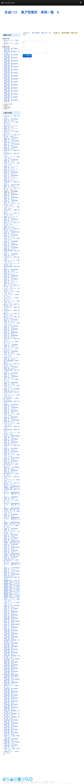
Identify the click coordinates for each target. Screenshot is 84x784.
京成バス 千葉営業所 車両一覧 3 (11, 242)
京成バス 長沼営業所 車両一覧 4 (11, 557)
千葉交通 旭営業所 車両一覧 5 (11, 711)
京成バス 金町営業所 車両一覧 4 (11, 411)
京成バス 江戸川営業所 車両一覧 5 (12, 468)
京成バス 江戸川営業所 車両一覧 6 (12, 571)
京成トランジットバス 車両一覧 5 (11, 283)
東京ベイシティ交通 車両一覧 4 (11, 483)
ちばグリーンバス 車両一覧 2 (11, 239)
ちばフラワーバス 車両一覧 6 (11, 424)
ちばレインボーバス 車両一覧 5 (11, 264)
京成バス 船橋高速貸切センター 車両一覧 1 (12, 564)
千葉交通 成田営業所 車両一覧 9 (11, 637)
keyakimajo (8, 3)
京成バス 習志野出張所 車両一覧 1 (12, 232)
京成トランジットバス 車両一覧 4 (11, 226)
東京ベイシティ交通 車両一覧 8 (11, 314)
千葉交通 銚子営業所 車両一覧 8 (11, 94)
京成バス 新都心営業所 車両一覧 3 (12, 622)
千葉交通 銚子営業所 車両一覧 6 (11, 91)
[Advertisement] (42, 22)
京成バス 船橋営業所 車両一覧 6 (11, 471)
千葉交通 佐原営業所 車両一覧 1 (11, 739)
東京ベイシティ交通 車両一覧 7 (11, 364)
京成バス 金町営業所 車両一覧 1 (11, 195)
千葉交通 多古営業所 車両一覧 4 (11, 82)
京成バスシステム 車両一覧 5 (11, 292)
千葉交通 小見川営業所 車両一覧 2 (12, 742)
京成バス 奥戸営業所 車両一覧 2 (11, 119)
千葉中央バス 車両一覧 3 (12, 210)
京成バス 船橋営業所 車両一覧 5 (11, 333)
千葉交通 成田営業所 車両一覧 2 (11, 643)
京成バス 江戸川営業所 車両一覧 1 (12, 141)
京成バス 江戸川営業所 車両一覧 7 (12, 568)
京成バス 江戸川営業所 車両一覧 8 (12, 606)
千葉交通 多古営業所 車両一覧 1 (11, 746)
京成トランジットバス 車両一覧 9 (11, 170)
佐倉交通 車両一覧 (11, 674)
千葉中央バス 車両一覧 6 (12, 339)
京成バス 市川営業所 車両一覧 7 (11, 439)
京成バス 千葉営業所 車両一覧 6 (11, 345)
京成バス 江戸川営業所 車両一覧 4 (12, 144)
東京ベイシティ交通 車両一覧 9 (11, 214)
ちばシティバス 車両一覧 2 (11, 348)
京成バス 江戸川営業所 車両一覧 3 (12, 389)
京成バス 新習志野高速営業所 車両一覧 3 (12, 508)
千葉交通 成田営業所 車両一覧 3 (11, 76)
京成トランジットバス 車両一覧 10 (11, 358)
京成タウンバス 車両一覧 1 (11, 44)
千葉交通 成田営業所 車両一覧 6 (11, 61)
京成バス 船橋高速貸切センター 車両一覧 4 (12, 519)
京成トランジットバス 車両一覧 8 (11, 126)
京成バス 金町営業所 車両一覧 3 (11, 176)
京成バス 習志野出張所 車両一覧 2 (12, 185)
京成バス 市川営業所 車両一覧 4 (11, 367)
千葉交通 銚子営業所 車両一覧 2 (11, 100)
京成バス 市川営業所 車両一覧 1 (11, 138)
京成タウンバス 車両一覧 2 (11, 41)
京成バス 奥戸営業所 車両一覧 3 (11, 452)
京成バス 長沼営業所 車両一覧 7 (11, 551)
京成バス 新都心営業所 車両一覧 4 (12, 625)
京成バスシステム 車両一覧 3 (11, 301)
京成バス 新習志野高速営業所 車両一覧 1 (12, 486)
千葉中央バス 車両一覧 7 (12, 427)
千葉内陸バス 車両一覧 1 (12, 182)
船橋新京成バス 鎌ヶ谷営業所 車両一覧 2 (12, 581)
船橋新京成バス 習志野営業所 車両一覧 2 (12, 587)
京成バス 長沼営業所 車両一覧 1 (11, 449)
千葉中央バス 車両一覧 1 (12, 116)
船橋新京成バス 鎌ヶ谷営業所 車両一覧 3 (12, 584)
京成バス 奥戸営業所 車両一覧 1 (11, 173)
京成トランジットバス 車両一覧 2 (11, 166)
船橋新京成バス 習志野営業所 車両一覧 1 (12, 596)
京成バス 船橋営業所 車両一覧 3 (11, 270)
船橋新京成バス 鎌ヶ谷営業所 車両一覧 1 (12, 593)
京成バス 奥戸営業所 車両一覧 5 (11, 373)
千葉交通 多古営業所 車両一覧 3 (11, 55)
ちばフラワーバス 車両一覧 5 (11, 480)
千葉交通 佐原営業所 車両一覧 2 (11, 698)
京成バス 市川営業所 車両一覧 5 (11, 198)
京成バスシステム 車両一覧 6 (11, 261)
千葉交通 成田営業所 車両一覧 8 (11, 88)
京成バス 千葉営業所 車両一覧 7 (11, 408)
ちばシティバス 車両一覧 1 (11, 380)
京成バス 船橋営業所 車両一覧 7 (11, 612)
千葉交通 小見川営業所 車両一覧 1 (12, 680)
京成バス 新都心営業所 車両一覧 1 (12, 458)
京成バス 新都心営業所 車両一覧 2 (12, 436)
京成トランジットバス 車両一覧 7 (11, 179)
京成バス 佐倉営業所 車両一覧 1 (11, 276)
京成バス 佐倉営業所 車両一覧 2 (11, 336)
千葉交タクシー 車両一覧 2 (11, 752)
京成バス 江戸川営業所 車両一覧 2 (12, 421)
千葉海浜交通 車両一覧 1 (12, 370)
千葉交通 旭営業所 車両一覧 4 (11, 717)
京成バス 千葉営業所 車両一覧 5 (11, 254)
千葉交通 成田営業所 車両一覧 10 (11, 64)
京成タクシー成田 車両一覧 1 (11, 749)
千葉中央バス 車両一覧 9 (12, 446)
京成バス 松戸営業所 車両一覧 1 (11, 330)
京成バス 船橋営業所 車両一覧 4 (11, 383)
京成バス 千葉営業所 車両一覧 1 (11, 160)
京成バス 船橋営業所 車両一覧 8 (11, 615)
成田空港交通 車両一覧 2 (12, 402)
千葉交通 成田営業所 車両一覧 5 (11, 79)
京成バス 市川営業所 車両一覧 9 (11, 405)
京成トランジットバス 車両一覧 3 (11, 273)
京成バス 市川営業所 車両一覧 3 (11, 279)
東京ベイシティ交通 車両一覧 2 (11, 317)
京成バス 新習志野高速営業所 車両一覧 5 (12, 541)
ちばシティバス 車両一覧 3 (11, 501)
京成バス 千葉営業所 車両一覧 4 (11, 377)
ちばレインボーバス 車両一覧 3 (11, 433)
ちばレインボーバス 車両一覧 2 (11, 204)
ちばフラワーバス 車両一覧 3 (11, 512)
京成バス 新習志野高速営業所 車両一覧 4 (12, 554)
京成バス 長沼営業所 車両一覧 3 (11, 529)
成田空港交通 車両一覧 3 (12, 267)
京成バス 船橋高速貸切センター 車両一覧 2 (12, 494)
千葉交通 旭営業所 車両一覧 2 (11, 52)
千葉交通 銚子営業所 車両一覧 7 (11, 631)
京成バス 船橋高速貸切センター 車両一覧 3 (12, 505)
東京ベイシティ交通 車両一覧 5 (11, 286)
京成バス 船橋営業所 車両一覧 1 (11, 417)
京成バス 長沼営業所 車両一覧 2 (11, 535)
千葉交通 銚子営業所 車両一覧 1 (11, 67)
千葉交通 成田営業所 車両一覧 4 (11, 58)
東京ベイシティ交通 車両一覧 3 (11, 223)
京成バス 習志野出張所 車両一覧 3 (12, 574)
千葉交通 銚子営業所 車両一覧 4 (11, 73)
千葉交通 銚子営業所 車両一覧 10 (11, 695)
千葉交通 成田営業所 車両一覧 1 (11, 618)
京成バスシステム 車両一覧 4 (11, 414)
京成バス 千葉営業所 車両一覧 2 (11, 201)
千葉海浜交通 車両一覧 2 (12, 490)
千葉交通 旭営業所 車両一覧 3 (11, 714)
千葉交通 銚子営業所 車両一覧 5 (11, 70)
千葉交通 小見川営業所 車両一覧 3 (12, 659)
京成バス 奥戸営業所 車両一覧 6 (31, 12)
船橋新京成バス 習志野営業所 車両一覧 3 (12, 590)
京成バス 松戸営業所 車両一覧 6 (11, 609)
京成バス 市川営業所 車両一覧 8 (11, 148)
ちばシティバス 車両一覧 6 (11, 526)
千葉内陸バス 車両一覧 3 (12, 311)
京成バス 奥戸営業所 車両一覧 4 (11, 461)
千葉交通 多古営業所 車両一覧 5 (11, 727)
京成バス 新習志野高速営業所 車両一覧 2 (12, 523)
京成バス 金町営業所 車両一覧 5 (11, 442)
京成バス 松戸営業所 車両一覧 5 (11, 538)
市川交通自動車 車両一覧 (11, 361)
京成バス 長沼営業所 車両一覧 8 (11, 351)
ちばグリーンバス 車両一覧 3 (11, 157)
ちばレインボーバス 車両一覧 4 (11, 289)
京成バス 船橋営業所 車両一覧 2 (11, 497)
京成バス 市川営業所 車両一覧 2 (11, 248)
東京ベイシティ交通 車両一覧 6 (11, 305)
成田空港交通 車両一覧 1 (12, 392)
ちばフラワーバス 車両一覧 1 (11, 323)
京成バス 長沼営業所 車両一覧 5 (11, 545)
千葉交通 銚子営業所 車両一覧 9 (11, 49)
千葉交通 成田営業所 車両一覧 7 (11, 85)
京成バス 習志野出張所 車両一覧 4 (12, 548)
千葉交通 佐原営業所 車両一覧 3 (11, 724)
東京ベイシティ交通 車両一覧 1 (11, 188)
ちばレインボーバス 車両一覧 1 (11, 532)
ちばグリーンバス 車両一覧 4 (11, 603)
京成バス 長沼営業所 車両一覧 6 (11, 515)
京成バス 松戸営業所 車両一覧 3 (11, 220)
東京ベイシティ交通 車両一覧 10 (11, 229)
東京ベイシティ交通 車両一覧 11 (11, 135)
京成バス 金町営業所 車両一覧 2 (11, 245)
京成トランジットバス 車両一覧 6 (11, 217)
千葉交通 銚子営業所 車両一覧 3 (11, 730)
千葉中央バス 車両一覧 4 (12, 257)
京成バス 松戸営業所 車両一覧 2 (11, 326)
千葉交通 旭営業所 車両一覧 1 (11, 640)
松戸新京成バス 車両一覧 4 (11, 560)
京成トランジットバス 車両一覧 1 (11, 129)
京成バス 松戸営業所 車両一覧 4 (11, 235)
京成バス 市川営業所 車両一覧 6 (11, 320)
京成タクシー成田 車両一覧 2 (11, 736)
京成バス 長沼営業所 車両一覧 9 (11, 628)
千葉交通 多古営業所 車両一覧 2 (11, 97)
